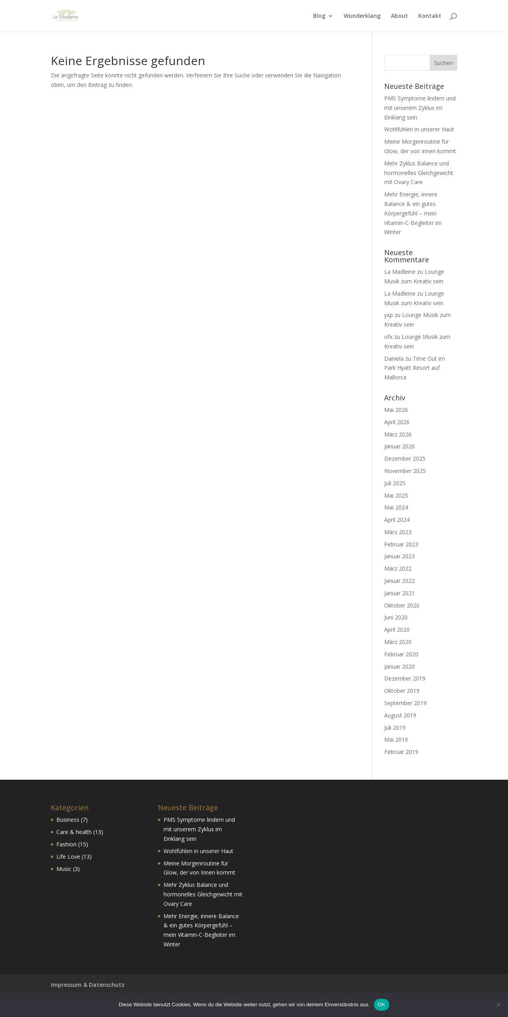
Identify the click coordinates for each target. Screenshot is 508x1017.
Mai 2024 (396, 507)
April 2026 (397, 422)
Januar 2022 (399, 580)
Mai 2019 (396, 739)
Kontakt (429, 16)
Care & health (74, 832)
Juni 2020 (396, 617)
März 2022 (398, 568)
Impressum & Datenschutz (88, 984)
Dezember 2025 (404, 458)
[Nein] (498, 1005)
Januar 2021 (399, 593)
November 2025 (405, 471)
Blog (319, 16)
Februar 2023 (401, 544)
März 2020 (398, 642)
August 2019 (400, 715)
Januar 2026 (399, 446)
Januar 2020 (399, 666)
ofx (388, 336)
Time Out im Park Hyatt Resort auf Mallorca (414, 368)
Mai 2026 (396, 409)
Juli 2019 (395, 727)
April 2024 (397, 519)
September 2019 (405, 703)
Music (63, 869)
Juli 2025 (395, 483)
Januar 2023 (399, 556)
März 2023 (398, 532)
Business (67, 819)
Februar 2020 (401, 654)
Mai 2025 (396, 495)
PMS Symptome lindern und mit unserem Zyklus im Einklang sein (420, 107)
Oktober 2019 (401, 690)
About (399, 16)
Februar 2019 (401, 752)
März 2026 (398, 434)
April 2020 (397, 629)
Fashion (66, 844)
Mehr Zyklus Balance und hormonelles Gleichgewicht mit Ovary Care (418, 173)
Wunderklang (362, 16)
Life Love (68, 856)
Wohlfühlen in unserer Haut (419, 129)
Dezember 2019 (404, 678)
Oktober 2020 (401, 605)
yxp (388, 315)
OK (381, 1004)
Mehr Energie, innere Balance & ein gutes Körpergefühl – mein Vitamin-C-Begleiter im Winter (413, 213)
